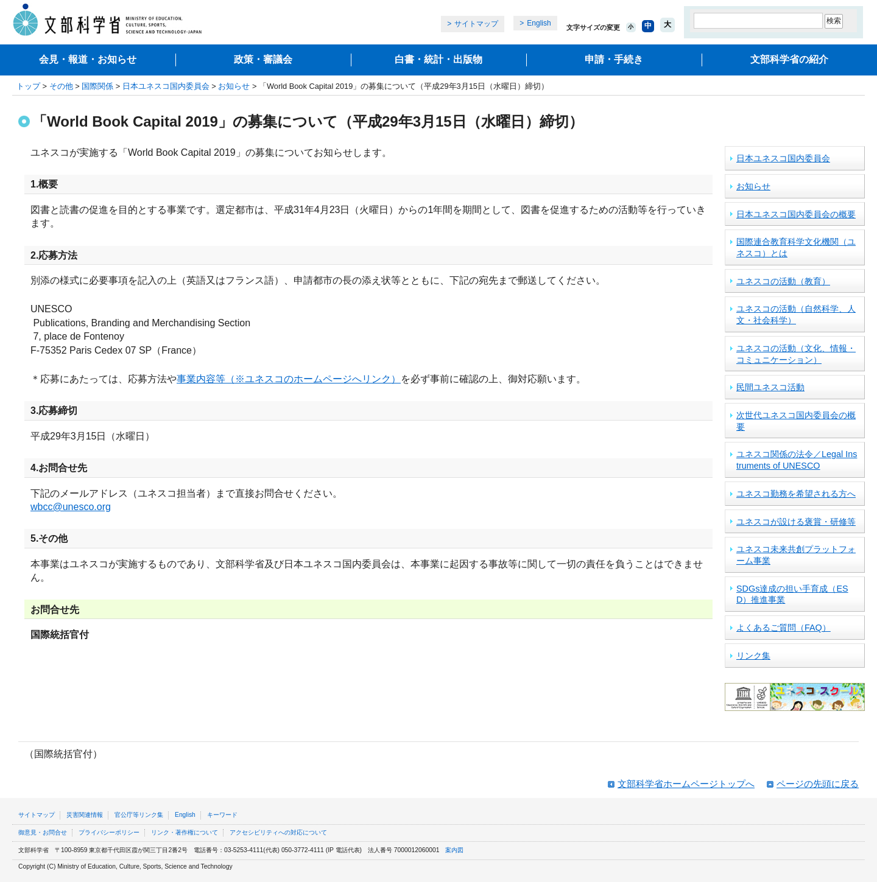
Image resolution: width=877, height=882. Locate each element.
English (539, 23)
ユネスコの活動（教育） (783, 281)
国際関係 (97, 86)
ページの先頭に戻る (818, 784)
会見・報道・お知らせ (87, 59)
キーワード (222, 814)
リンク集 (753, 655)
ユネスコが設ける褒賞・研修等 (796, 522)
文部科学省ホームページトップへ (686, 784)
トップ (28, 86)
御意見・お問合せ (42, 832)
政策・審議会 (263, 59)
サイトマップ (476, 23)
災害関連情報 (84, 814)
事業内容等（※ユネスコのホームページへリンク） (289, 379)
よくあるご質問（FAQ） (783, 627)
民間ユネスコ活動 (770, 387)
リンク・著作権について (184, 832)
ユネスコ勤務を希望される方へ (796, 494)
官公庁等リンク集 (138, 814)
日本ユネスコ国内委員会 (166, 86)
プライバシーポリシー (109, 832)
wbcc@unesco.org (70, 507)
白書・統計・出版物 (438, 59)
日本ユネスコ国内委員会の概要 (796, 214)
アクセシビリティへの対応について (278, 832)
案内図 (454, 850)
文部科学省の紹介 (789, 59)
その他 (61, 86)
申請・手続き (614, 59)
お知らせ (234, 86)
